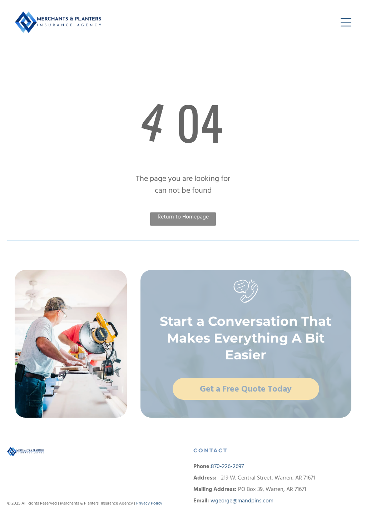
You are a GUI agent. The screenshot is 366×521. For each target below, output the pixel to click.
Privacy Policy (149, 503)
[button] (346, 22)
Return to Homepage (183, 217)
